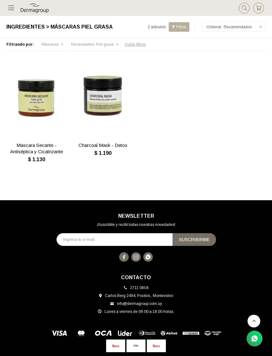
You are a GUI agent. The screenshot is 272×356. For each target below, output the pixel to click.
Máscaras (50, 44)
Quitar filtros (135, 44)
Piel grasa (92, 44)
